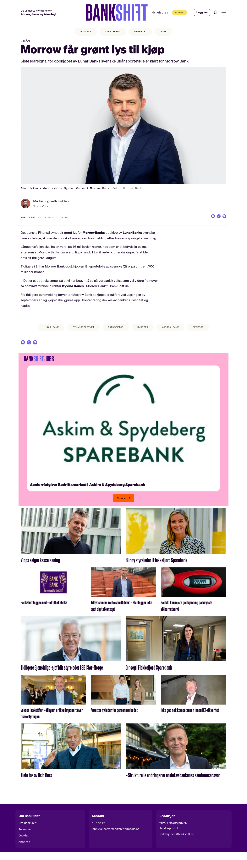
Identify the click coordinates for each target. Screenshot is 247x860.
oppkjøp (205, 331)
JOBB (166, 32)
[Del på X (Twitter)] (216, 220)
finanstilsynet (80, 331)
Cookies (24, 841)
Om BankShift (27, 829)
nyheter (145, 331)
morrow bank (174, 331)
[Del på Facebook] (208, 220)
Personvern (26, 835)
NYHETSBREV (112, 32)
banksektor (115, 331)
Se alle (121, 504)
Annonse (24, 847)
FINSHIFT (142, 32)
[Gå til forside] (111, 12)
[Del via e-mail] (223, 220)
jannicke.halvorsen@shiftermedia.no (116, 835)
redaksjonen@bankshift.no (176, 840)
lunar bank (44, 331)
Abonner (175, 12)
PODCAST (83, 32)
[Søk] (216, 12)
